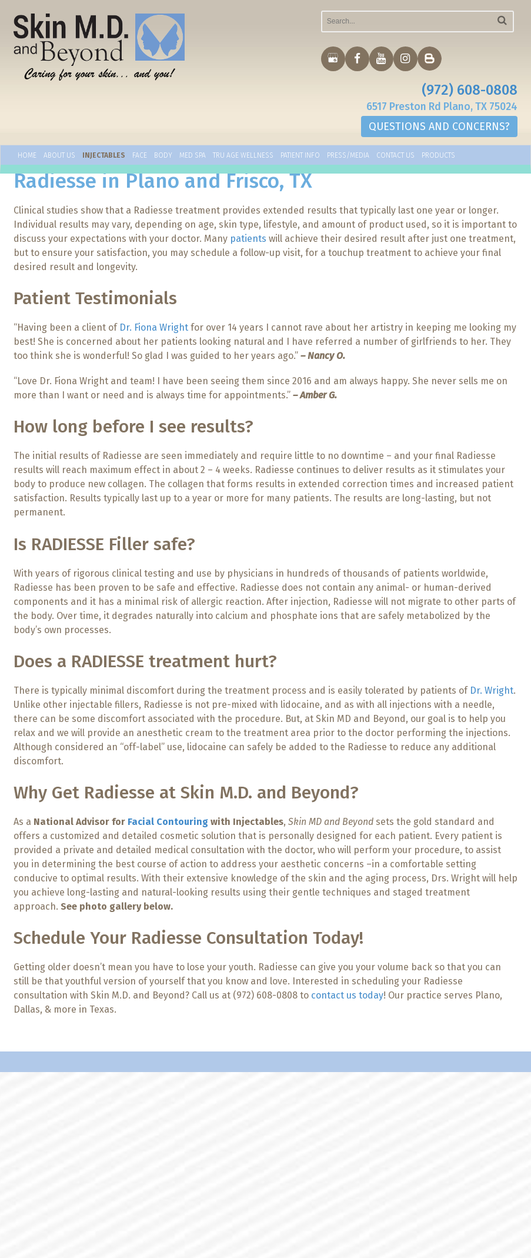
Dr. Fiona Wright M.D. (297, 1132)
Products (438, 157)
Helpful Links (282, 1155)
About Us (59, 157)
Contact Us (395, 157)
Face (139, 157)
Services (271, 1144)
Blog (264, 1166)
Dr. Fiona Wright (153, 327)
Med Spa (192, 157)
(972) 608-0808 (469, 90)
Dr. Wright (491, 690)
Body (163, 157)
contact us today (347, 995)
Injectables (103, 157)
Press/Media (348, 157)
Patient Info (300, 157)
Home (27, 157)
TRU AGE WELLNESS (243, 157)
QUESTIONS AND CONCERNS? (439, 128)
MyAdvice (99, 1248)
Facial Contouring (168, 821)
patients (248, 238)
